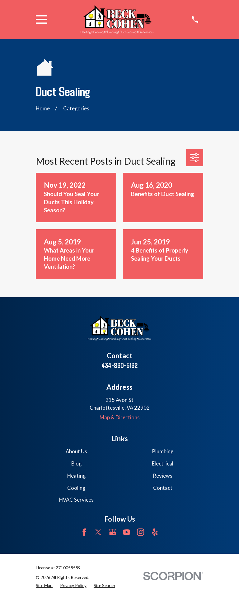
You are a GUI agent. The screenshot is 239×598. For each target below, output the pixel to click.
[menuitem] (44, 585)
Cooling (76, 488)
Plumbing (162, 451)
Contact (162, 488)
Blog (76, 464)
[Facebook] (84, 532)
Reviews (162, 476)
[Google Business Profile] (112, 532)
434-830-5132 (119, 365)
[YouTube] (126, 532)
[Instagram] (140, 532)
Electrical (162, 464)
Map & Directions (120, 417)
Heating (76, 476)
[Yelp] (154, 532)
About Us (76, 451)
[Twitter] (98, 532)
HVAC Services (76, 500)
